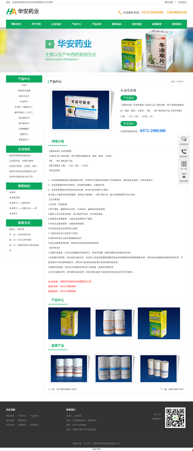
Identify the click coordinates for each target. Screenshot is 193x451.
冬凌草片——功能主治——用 (23, 208)
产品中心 (76, 24)
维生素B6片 (24, 123)
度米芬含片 (24, 96)
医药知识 (116, 24)
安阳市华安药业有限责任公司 (23, 171)
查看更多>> (24, 139)
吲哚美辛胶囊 (24, 90)
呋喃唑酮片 (24, 129)
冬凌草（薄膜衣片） (24, 107)
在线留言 (157, 24)
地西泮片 (24, 134)
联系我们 (183, 2)
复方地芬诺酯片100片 (67, 389)
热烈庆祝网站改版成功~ (20, 155)
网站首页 (16, 24)
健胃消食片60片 (176, 389)
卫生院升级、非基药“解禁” (21, 161)
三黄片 (24, 85)
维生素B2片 (24, 118)
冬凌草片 (24, 101)
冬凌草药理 (14, 197)
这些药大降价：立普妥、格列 (23, 166)
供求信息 (137, 24)
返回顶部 (184, 181)
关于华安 (36, 24)
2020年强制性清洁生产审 (21, 176)
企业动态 (56, 24)
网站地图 (169, 2)
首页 (172, 82)
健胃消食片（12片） (24, 112)
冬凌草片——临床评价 (19, 203)
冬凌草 (12, 192)
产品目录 (96, 24)
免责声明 (96, 449)
